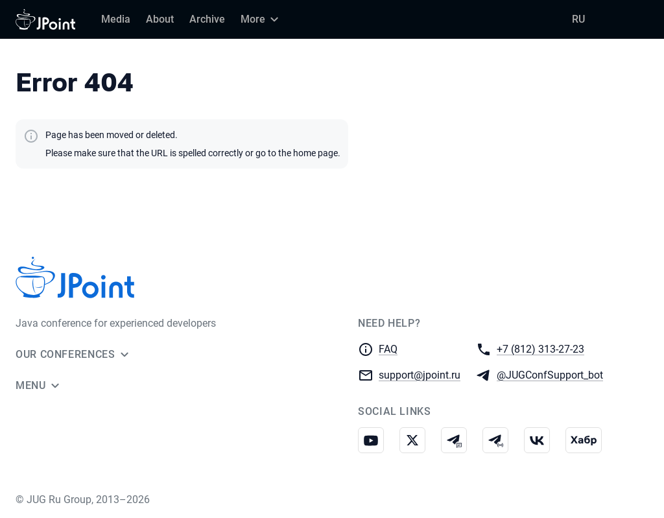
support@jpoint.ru (419, 374)
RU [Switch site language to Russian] (578, 19)
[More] (261, 19)
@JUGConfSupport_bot (550, 374)
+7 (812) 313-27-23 (540, 348)
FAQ (388, 349)
